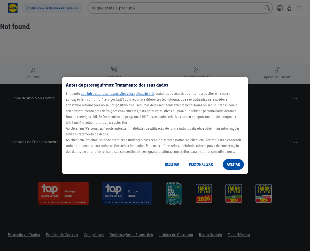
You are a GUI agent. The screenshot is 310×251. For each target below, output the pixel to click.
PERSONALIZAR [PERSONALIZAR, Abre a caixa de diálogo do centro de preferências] (201, 164)
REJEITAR (172, 164)
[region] (155, 125)
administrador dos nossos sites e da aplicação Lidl (117, 93)
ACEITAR (233, 164)
